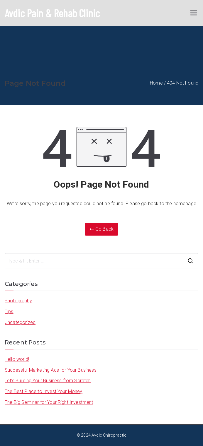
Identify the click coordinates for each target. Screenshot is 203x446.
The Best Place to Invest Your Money (43, 391)
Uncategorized (20, 322)
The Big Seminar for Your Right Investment (49, 402)
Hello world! (17, 359)
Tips (9, 311)
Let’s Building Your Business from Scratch (48, 380)
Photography (18, 300)
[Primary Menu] (193, 13)
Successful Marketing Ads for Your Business (51, 370)
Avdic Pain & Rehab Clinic (52, 12)
